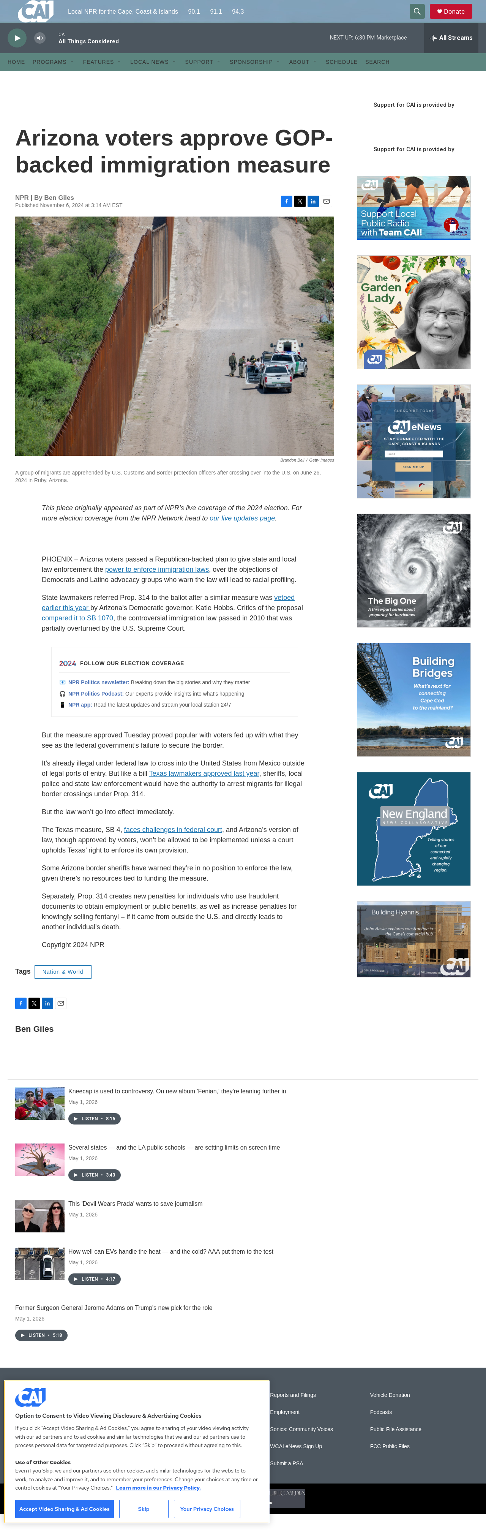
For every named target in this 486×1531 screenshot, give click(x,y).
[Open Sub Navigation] (72, 79)
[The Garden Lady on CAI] (413, 329)
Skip (144, 1509)
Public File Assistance (395, 1446)
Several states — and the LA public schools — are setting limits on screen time (174, 1164)
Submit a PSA (286, 1481)
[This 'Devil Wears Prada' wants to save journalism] (40, 1233)
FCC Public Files (390, 1463)
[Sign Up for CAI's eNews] (413, 458)
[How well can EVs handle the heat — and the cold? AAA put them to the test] (40, 1281)
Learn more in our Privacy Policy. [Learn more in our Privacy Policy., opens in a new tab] (158, 1487)
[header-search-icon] (420, 20)
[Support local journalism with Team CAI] (413, 225)
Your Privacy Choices (207, 1509)
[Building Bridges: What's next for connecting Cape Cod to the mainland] (413, 716)
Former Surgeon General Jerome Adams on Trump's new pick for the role (114, 1325)
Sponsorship (251, 79)
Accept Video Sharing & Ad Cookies (64, 1509)
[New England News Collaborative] (413, 846)
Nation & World (63, 989)
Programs (50, 79)
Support (199, 79)
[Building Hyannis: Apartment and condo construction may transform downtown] (413, 956)
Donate (459, 20)
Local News (149, 79)
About (299, 79)
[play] (17, 55)
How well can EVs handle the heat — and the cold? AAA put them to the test (170, 1268)
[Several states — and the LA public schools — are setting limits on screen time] (40, 1177)
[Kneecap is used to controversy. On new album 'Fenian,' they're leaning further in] (40, 1120)
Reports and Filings (293, 1412)
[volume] (39, 55)
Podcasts (381, 1429)
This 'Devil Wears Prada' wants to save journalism (135, 1221)
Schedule (342, 79)
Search (377, 79)
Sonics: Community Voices (301, 1446)
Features (98, 79)
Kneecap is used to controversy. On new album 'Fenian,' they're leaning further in (177, 1108)
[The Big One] (413, 587)
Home (16, 79)
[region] (137, 1451)
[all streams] (451, 55)
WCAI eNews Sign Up (296, 1463)
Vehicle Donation (390, 1412)
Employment (285, 1429)
